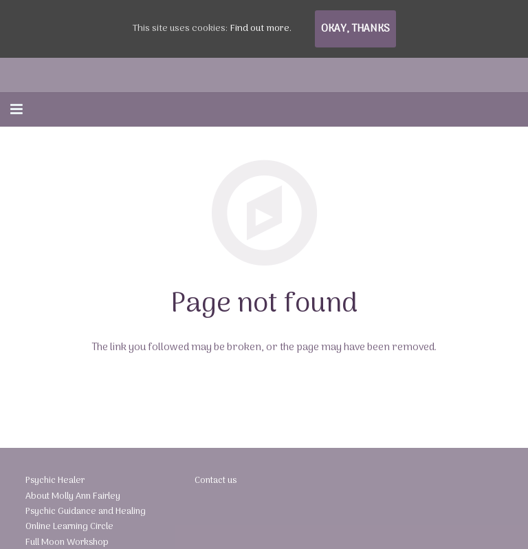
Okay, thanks (355, 29)
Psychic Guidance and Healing (82, 517)
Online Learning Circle (66, 532)
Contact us (214, 489)
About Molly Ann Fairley (69, 503)
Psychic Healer (53, 489)
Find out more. (261, 28)
